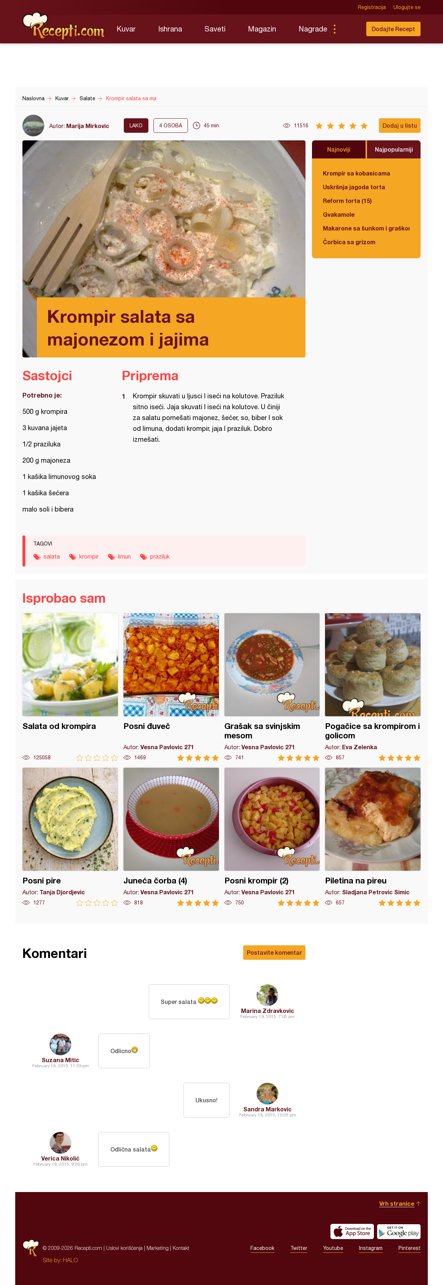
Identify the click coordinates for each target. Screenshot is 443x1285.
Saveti (214, 29)
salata (51, 556)
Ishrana (170, 29)
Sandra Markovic (267, 1109)
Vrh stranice (396, 1203)
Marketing (158, 1248)
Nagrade (313, 29)
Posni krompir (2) (272, 837)
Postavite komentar (274, 952)
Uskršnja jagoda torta (354, 186)
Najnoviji (338, 149)
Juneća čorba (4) (171, 837)
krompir (88, 556)
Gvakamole (339, 214)
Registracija (372, 7)
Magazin (262, 29)
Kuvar (126, 29)
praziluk (160, 556)
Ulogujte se (407, 7)
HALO (70, 1260)
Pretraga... (349, 29)
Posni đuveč (171, 687)
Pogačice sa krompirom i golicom (373, 687)
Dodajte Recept (393, 28)
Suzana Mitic (60, 1059)
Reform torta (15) (347, 200)
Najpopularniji (394, 149)
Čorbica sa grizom (349, 241)
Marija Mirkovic (87, 125)
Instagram (371, 1248)
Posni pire (70, 837)
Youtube (333, 1248)
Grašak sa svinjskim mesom (272, 687)
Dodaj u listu (400, 125)
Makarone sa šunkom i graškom (366, 228)
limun (124, 556)
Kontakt (181, 1248)
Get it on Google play (399, 1231)
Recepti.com (64, 26)
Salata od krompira (70, 687)
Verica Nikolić (60, 1158)
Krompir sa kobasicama (356, 173)
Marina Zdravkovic (267, 1010)
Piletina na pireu (373, 837)
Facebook (262, 1248)
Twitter (298, 1248)
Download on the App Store (352, 1231)
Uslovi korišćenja (124, 1248)
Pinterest (409, 1248)
